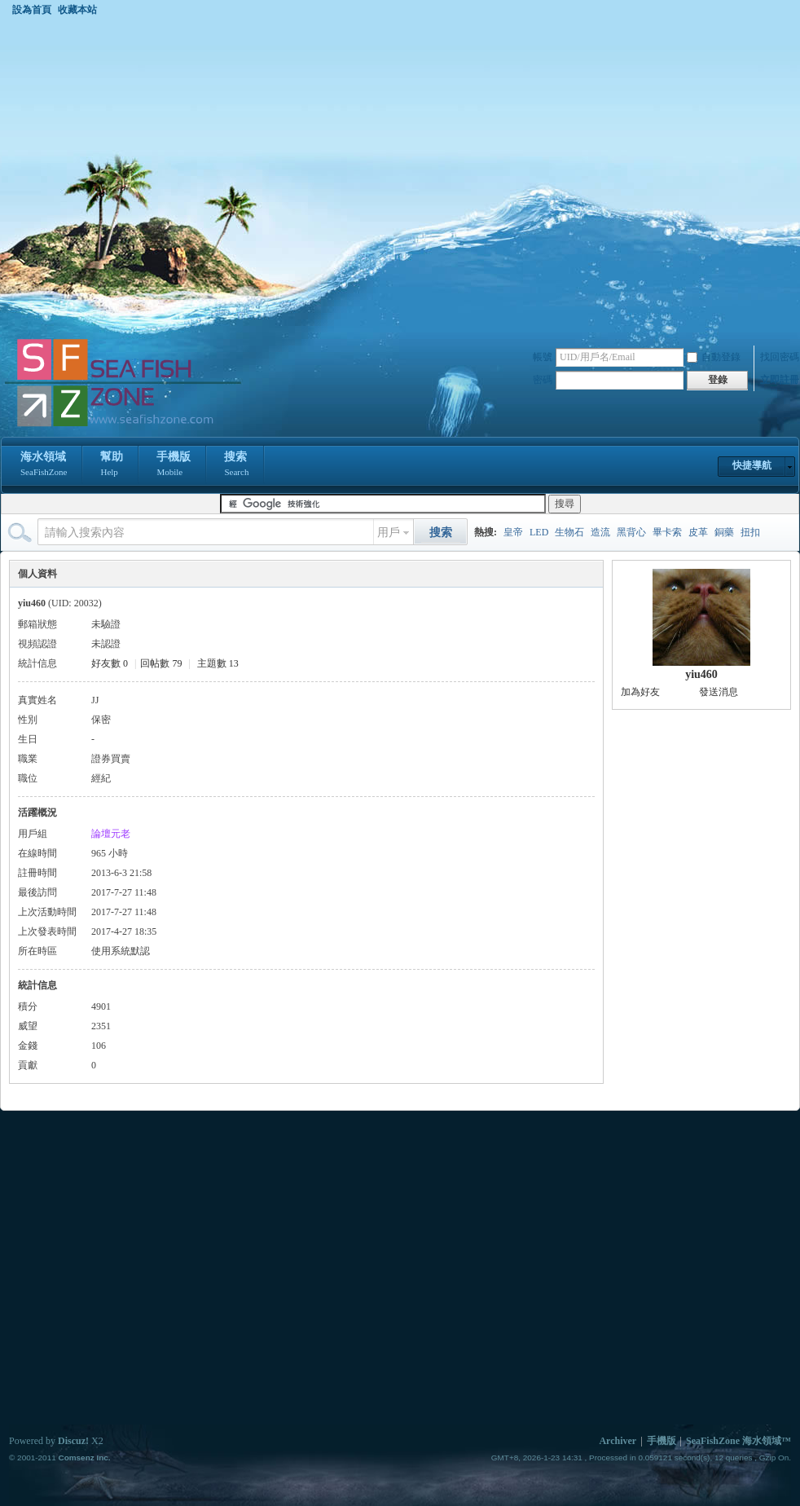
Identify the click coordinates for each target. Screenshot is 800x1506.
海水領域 (43, 465)
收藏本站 (77, 9)
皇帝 (513, 532)
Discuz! (73, 1441)
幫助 (111, 465)
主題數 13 (218, 663)
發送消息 (718, 692)
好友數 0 (109, 663)
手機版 (173, 465)
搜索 (236, 465)
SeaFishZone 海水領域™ (738, 1441)
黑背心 (631, 532)
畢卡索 (667, 532)
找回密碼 (779, 357)
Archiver (617, 1441)
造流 (600, 532)
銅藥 (724, 532)
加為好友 (640, 692)
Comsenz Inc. (84, 1457)
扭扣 (750, 532)
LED (539, 532)
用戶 (388, 532)
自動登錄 (714, 357)
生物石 (569, 532)
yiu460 (701, 674)
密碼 (542, 379)
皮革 (698, 532)
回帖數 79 (161, 663)
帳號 (542, 357)
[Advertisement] (152, 176)
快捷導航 (751, 465)
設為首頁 (31, 9)
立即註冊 (779, 379)
